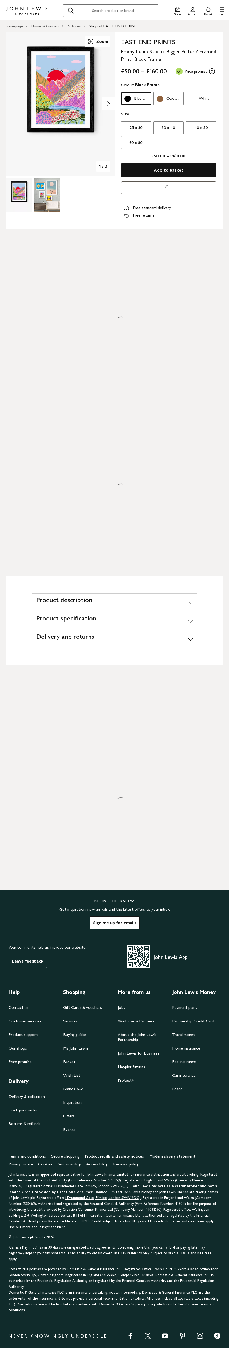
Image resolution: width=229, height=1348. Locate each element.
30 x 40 (168, 127)
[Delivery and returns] (114, 639)
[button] (222, 10)
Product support (23, 1034)
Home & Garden (45, 25)
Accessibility (97, 1164)
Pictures (73, 25)
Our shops (18, 1048)
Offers (69, 1115)
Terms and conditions (27, 1156)
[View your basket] (208, 10)
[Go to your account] (193, 10)
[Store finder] (177, 10)
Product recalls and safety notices (114, 1156)
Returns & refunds (25, 1123)
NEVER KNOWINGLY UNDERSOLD (59, 1336)
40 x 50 (201, 127)
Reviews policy (126, 1164)
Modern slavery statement (172, 1156)
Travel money (183, 1034)
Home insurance (186, 1048)
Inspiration (72, 1102)
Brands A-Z (73, 1088)
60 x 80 (136, 142)
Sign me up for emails (114, 922)
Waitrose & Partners (136, 1020)
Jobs (121, 1007)
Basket (69, 1061)
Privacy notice (21, 1164)
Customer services (25, 1020)
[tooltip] (212, 71)
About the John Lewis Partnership (137, 1037)
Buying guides (75, 1034)
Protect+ (126, 1080)
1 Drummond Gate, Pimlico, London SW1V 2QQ (92, 1186)
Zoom (97, 41)
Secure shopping (65, 1156)
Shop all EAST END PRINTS (114, 25)
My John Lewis (76, 1048)
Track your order (23, 1110)
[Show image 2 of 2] (108, 103)
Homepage (13, 25)
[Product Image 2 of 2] (47, 195)
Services (70, 1020)
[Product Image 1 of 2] (19, 195)
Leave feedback (27, 961)
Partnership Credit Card (193, 1020)
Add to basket (168, 170)
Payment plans (184, 1007)
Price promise (20, 1061)
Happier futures (131, 1066)
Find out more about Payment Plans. (37, 1227)
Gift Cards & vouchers (82, 1007)
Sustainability (69, 1164)
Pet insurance (184, 1061)
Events (69, 1129)
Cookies (45, 1164)
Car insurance (184, 1075)
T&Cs (185, 1253)
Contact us (19, 1007)
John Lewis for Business (138, 1053)
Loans (177, 1088)
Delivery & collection (27, 1096)
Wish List (71, 1075)
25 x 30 (136, 127)
